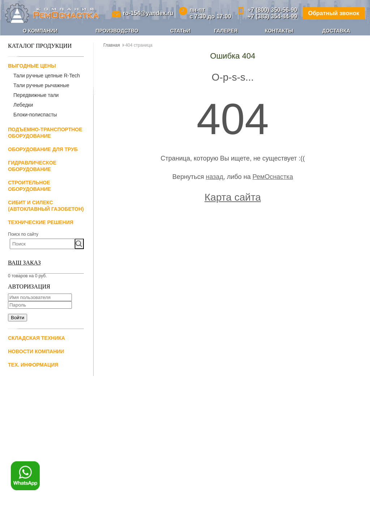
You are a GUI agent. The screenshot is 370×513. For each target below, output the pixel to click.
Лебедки (23, 105)
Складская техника (36, 338)
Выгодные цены (32, 66)
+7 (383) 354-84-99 (272, 16)
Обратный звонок (333, 13)
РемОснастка (273, 176)
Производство (117, 31)
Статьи (180, 31)
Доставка (336, 31)
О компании (40, 31)
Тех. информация (33, 365)
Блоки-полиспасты (35, 114)
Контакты (279, 31)
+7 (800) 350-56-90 (272, 10)
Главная (111, 45)
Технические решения (40, 222)
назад (214, 176)
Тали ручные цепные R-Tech (46, 75)
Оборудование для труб (43, 149)
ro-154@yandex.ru (148, 13)
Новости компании (36, 351)
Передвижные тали (36, 95)
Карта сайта (233, 197)
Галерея (225, 31)
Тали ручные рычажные (41, 85)
